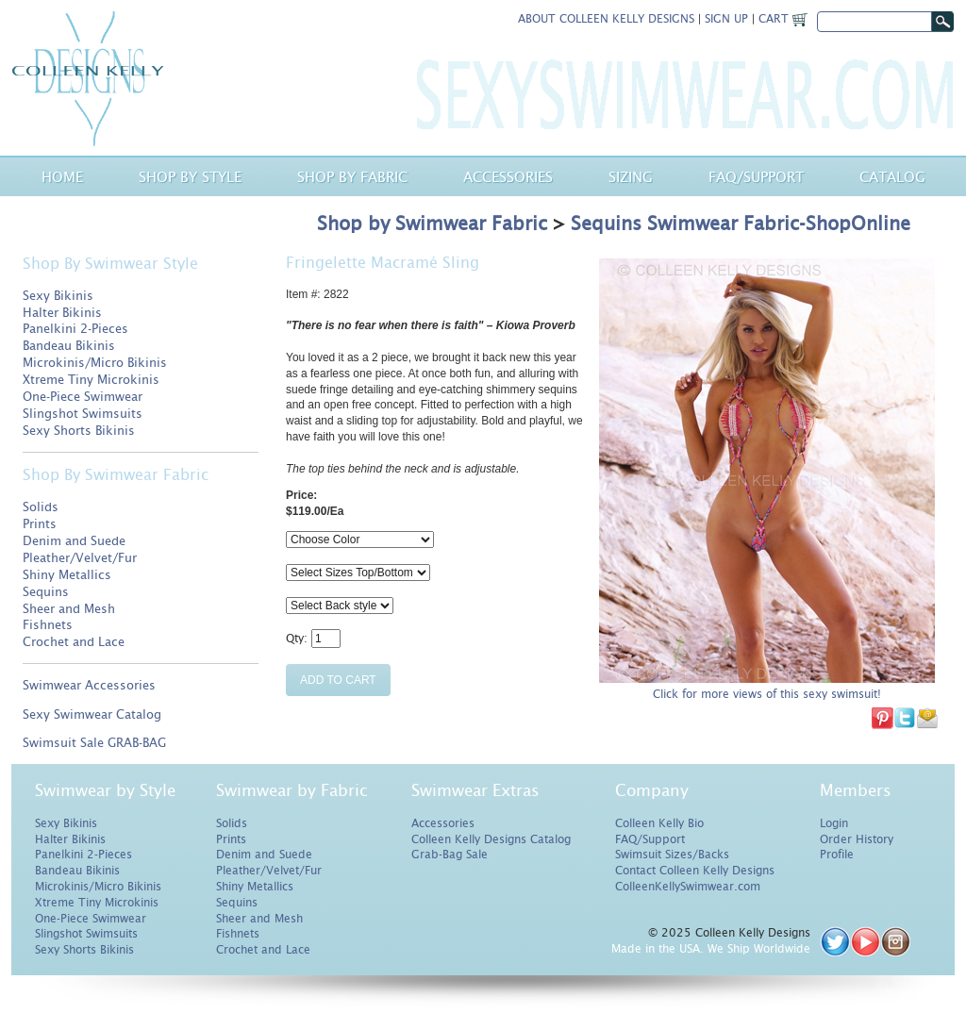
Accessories (508, 177)
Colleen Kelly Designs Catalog (491, 839)
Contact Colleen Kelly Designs (694, 870)
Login (834, 823)
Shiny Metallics (67, 575)
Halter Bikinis (62, 313)
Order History (856, 839)
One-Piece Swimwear (82, 397)
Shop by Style (190, 177)
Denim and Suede (74, 541)
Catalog (892, 177)
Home (62, 177)
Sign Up (726, 18)
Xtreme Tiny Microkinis (91, 380)
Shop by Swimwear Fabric (432, 223)
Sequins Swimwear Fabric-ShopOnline (740, 223)
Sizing (630, 177)
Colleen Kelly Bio (659, 823)
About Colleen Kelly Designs (606, 18)
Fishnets (48, 625)
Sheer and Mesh (69, 609)
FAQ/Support (650, 839)
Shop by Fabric (352, 177)
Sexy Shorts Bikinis (79, 430)
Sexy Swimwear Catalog (92, 714)
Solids (40, 507)
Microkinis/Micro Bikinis (95, 363)
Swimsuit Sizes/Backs (672, 854)
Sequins (46, 592)
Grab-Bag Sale (449, 854)
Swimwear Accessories (89, 685)
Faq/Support (756, 177)
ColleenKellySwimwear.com (687, 886)
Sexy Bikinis (58, 296)
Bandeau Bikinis (69, 346)
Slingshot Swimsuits (82, 414)
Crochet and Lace (74, 642)
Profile (837, 854)
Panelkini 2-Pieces (75, 329)
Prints (40, 524)
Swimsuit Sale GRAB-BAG (94, 743)
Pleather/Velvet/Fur (80, 558)
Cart (783, 18)
